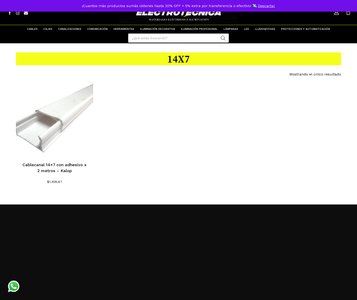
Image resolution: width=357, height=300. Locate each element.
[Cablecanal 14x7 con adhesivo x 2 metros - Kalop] (54, 117)
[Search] (223, 38)
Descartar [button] (266, 6)
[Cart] (348, 12)
